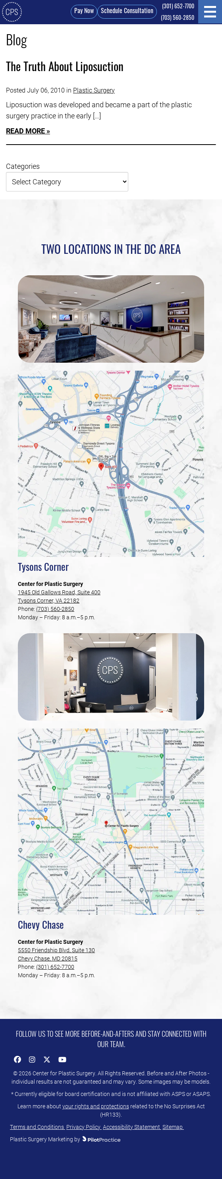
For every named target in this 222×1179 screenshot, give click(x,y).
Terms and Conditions (37, 1127)
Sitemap (173, 1127)
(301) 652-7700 (178, 7)
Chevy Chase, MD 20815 (47, 958)
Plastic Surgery (94, 90)
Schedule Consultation (127, 11)
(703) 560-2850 (177, 18)
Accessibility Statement (132, 1127)
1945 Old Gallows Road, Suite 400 (59, 592)
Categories (23, 166)
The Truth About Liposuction (65, 68)
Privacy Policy (84, 1127)
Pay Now (84, 11)
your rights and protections (95, 1106)
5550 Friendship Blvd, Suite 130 (56, 950)
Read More (25, 130)
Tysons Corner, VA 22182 (48, 600)
